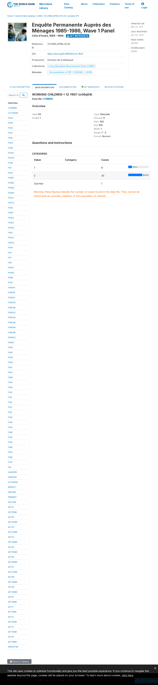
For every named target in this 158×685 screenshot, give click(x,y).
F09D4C (12, 337)
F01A (10, 133)
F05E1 (10, 212)
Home (10, 16)
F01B (10, 138)
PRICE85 (12, 492)
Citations (115, 4)
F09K (10, 377)
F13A (10, 427)
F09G (10, 357)
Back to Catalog (19, 661)
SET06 (11, 557)
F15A (10, 452)
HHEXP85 (12, 472)
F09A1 (11, 267)
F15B (10, 457)
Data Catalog (68, 6)
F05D (10, 207)
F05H (10, 247)
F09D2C (12, 312)
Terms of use (129, 6)
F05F (10, 232)
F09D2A (12, 302)
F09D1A (11, 287)
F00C (10, 128)
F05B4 (11, 193)
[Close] (155, 668)
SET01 (11, 507)
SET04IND (12, 542)
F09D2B (11, 307)
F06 (10, 252)
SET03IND (12, 532)
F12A (10, 417)
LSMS (39, 16)
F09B (10, 277)
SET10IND (12, 602)
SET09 (11, 587)
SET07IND (12, 572)
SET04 (11, 537)
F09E (10, 347)
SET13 (11, 627)
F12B (10, 422)
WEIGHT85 (13, 646)
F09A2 (11, 272)
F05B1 (11, 177)
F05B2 (11, 183)
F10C (10, 392)
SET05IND (12, 552)
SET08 (11, 577)
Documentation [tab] (67, 87)
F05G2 (11, 242)
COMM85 (12, 108)
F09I (10, 367)
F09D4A (12, 327)
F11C (10, 407)
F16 (9, 467)
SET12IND (12, 622)
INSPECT (12, 487)
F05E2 (11, 217)
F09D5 (11, 342)
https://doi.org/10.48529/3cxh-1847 (65, 53)
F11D (10, 412)
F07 (10, 257)
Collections (98, 4)
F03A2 (11, 157)
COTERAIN (13, 113)
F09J (10, 372)
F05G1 (11, 237)
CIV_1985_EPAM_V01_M (54, 16)
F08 (10, 262)
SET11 (10, 607)
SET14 (11, 636)
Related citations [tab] (114, 87)
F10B (10, 387)
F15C (10, 462)
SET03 (11, 527)
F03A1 (11, 153)
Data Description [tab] (44, 87)
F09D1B (11, 292)
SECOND (12, 502)
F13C (10, 437)
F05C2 (11, 202)
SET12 (11, 617)
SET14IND (12, 642)
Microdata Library (45, 6)
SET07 (11, 567)
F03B (10, 163)
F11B (10, 402)
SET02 (11, 517)
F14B (10, 447)
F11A (10, 397)
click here (127, 675)
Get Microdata (77, 36)
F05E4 (11, 227)
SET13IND (12, 632)
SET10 (11, 597)
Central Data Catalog (25, 16)
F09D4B (11, 332)
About (84, 4)
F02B (10, 148)
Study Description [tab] (20, 87)
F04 (10, 167)
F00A (10, 118)
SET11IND (12, 612)
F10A (10, 382)
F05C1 (11, 197)
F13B (10, 432)
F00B (10, 123)
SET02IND (12, 522)
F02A (10, 143)
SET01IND (12, 512)
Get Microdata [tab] (90, 87)
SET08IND (12, 582)
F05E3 (11, 222)
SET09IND (12, 592)
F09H (10, 362)
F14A (10, 442)
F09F (10, 352)
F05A (10, 173)
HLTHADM (13, 482)
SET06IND (12, 562)
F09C (10, 282)
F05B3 (11, 187)
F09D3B (11, 322)
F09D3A (12, 317)
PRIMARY (12, 497)
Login (144, 6)
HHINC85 (12, 477)
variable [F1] (73, 16)
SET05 (11, 547)
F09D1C (11, 297)
